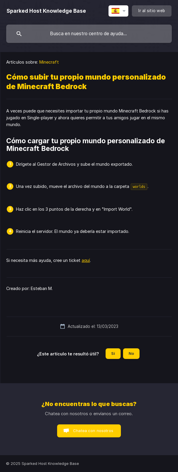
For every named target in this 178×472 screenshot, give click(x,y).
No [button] (131, 353)
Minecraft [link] (49, 62)
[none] (46, 11)
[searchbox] (89, 34)
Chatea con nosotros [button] (93, 430)
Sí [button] (113, 353)
